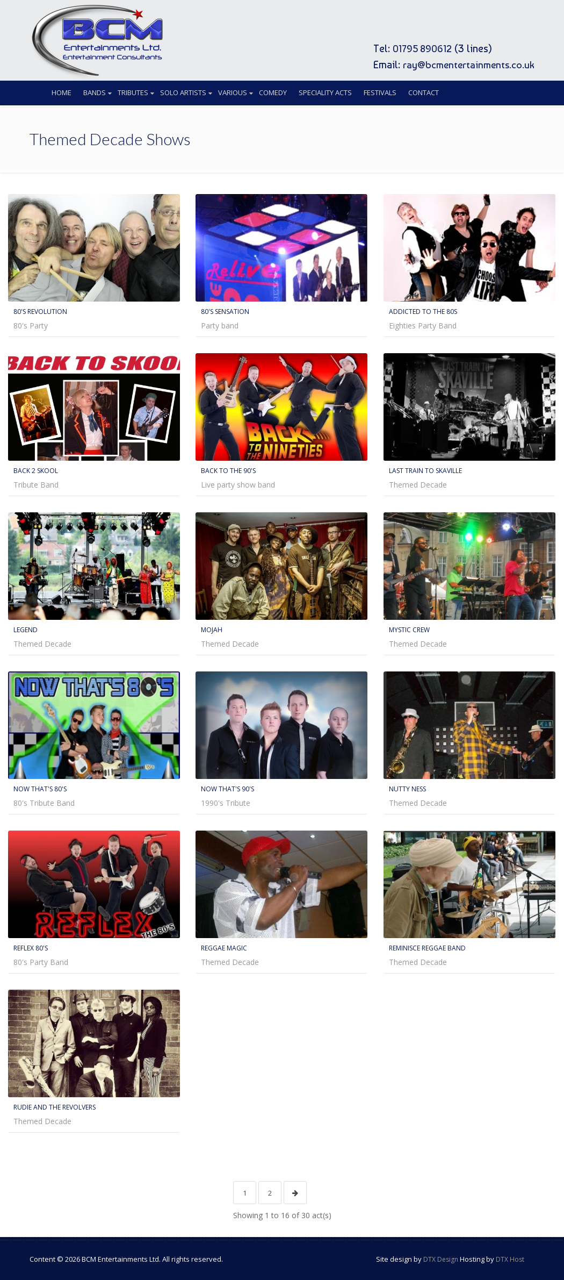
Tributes (133, 92)
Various (232, 92)
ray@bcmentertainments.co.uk (465, 64)
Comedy (273, 92)
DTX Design (440, 1257)
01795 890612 (417, 48)
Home (61, 92)
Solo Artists (183, 92)
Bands (94, 92)
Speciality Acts (325, 92)
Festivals (380, 92)
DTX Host (510, 1257)
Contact (423, 92)
